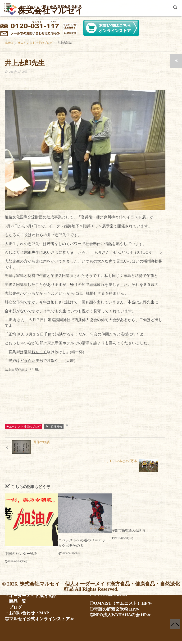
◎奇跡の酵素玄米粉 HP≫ (109, 612)
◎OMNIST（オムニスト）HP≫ (114, 606)
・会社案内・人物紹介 (21, 593)
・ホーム (11, 587)
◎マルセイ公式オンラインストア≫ (32, 619)
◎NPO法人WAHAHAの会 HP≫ (113, 617)
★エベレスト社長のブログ (23, 426)
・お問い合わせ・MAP (22, 614)
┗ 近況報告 (53, 426)
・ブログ (11, 609)
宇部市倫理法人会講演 (128, 516)
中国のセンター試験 (20, 539)
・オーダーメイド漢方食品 (25, 598)
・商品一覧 (13, 603)
